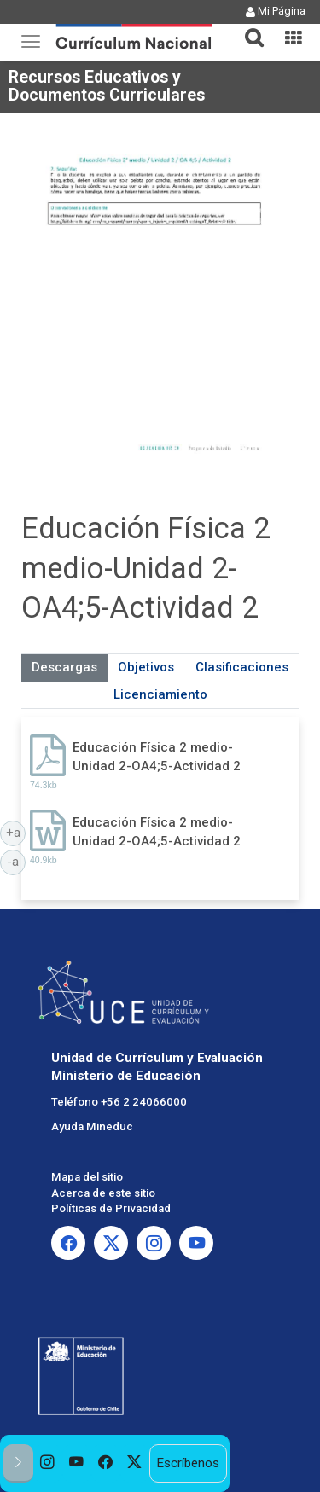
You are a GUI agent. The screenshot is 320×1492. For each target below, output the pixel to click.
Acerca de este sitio (103, 1193)
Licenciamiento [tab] (160, 694)
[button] (247, 27)
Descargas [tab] (64, 667)
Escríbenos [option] (187, 1463)
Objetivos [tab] (146, 667)
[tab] (247, 28)
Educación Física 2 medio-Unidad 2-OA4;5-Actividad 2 (157, 756)
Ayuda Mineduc (92, 1126)
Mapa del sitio (87, 1176)
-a (16, 860)
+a (16, 831)
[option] (47, 1463)
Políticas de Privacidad (111, 1208)
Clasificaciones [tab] (241, 667)
